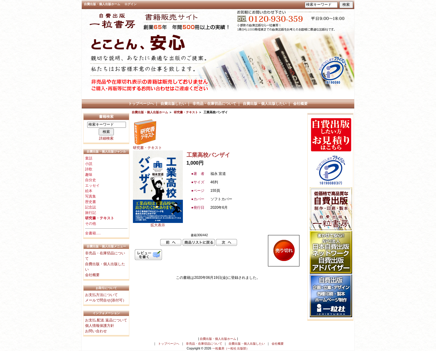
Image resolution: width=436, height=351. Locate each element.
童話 (88, 158)
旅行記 (90, 213)
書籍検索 (106, 116)
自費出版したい (173, 103)
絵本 (88, 191)
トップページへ (141, 103)
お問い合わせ (96, 331)
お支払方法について (101, 295)
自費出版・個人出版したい (264, 103)
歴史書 (90, 202)
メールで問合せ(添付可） (105, 300)
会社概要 (300, 103)
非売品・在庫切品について (214, 103)
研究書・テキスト (186, 112)
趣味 (88, 174)
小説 (88, 164)
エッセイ (92, 185)
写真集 (90, 196)
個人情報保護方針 (99, 326)
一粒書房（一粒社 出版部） (230, 348)
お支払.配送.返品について (106, 320)
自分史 (90, 180)
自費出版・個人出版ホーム (102, 4)
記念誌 (90, 207)
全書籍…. (93, 233)
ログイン (130, 4)
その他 (90, 223)
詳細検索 (106, 138)
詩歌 (88, 169)
